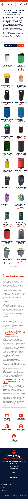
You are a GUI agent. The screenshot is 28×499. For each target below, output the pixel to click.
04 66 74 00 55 (14, 466)
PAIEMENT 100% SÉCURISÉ (21, 430)
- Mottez (3, 488)
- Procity (3, 491)
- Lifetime (3, 487)
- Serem (3, 485)
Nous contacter (14, 468)
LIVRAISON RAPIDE (7, 429)
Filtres (20, 45)
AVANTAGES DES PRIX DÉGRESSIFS (21, 419)
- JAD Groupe (4, 490)
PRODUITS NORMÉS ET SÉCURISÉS (7, 419)
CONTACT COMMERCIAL (14, 441)
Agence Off (14, 497)
